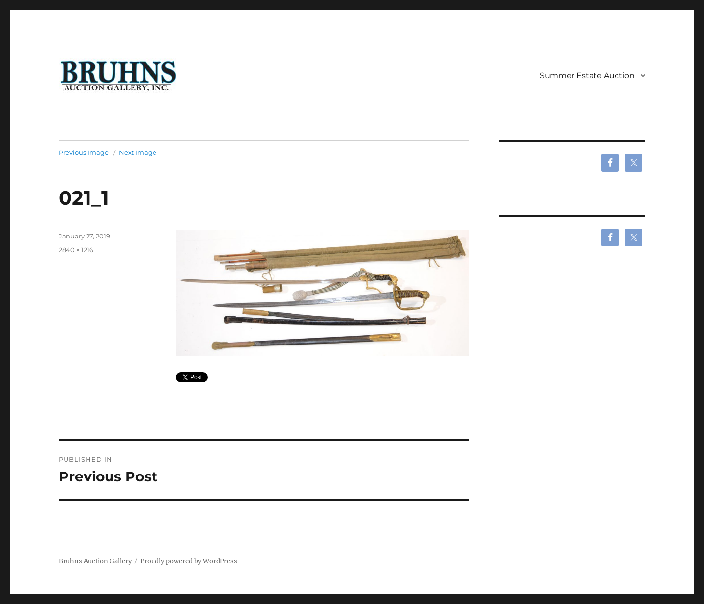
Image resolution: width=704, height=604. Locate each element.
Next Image (137, 152)
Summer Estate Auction (587, 75)
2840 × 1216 (76, 250)
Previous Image (84, 152)
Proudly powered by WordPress (188, 561)
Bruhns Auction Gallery (95, 561)
